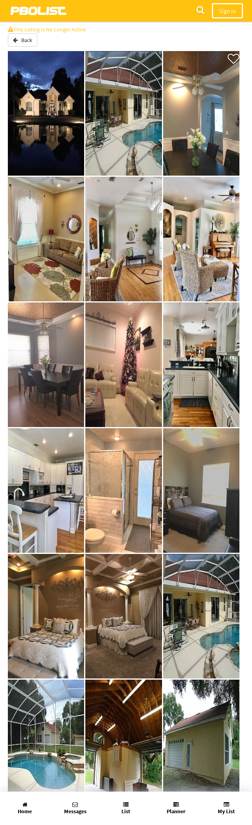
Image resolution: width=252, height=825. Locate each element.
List (125, 808)
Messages (75, 808)
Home (25, 808)
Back (22, 40)
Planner (176, 808)
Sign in (227, 11)
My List (226, 808)
